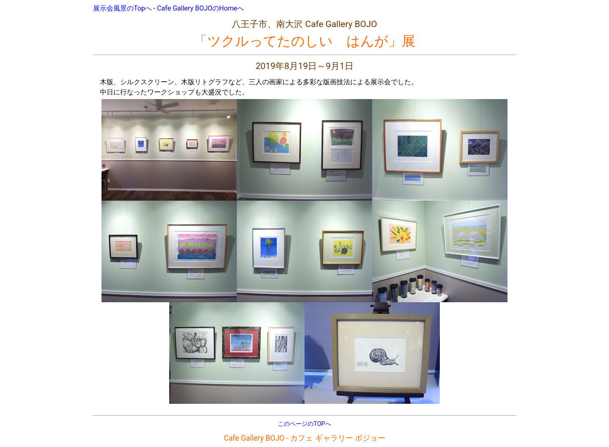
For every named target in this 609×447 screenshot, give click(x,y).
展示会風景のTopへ (122, 8)
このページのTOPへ (304, 424)
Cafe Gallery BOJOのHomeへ (200, 8)
